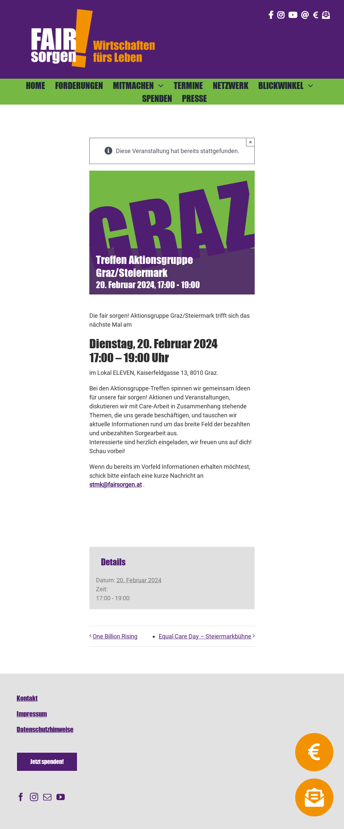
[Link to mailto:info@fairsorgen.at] (305, 15)
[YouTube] (60, 797)
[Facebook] (21, 797)
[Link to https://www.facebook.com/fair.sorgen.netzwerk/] (270, 15)
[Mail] (47, 797)
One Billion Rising (115, 636)
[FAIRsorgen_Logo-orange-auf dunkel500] (93, 7)
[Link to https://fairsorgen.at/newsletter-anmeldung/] (326, 15)
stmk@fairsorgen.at (115, 484)
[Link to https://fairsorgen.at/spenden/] (315, 15)
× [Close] (250, 142)
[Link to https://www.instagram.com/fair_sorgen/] (280, 15)
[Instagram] (34, 797)
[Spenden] (47, 761)
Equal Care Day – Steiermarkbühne (205, 636)
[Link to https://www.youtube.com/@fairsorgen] (292, 15)
